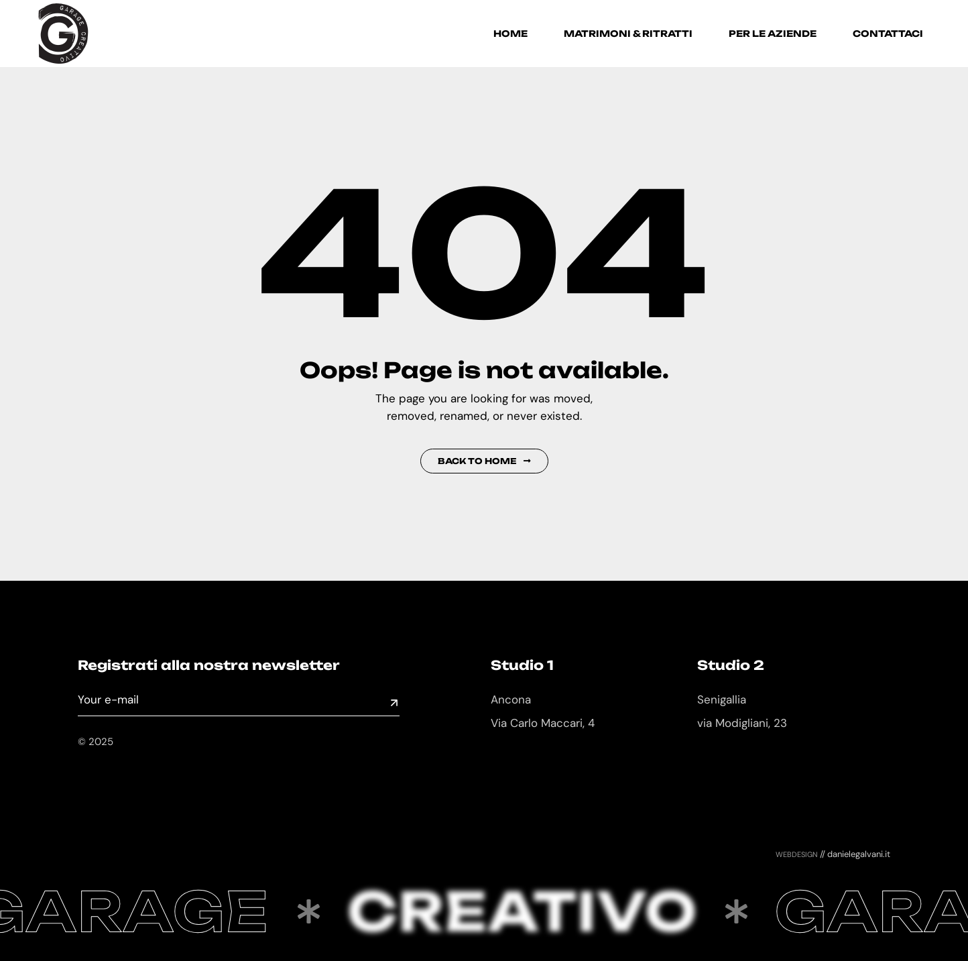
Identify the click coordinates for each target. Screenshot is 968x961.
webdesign (797, 853)
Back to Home (484, 461)
